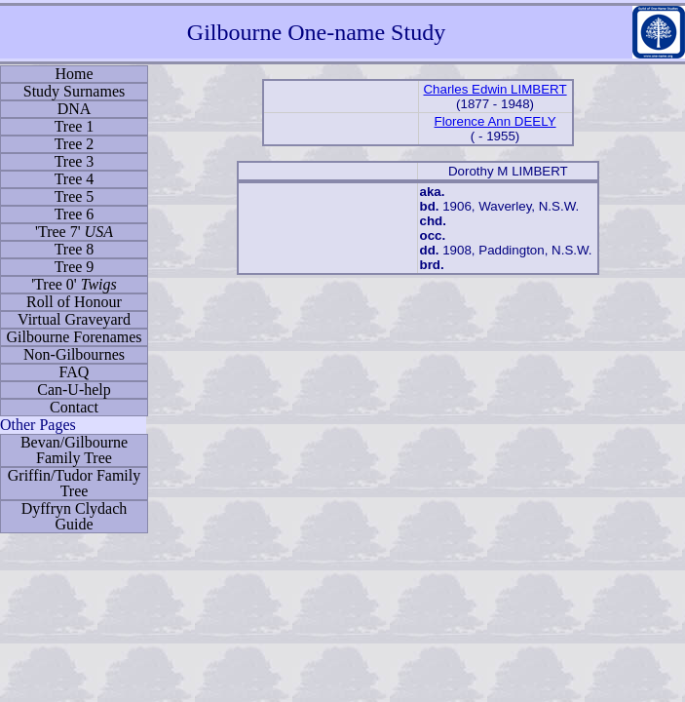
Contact (74, 407)
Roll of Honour (74, 301)
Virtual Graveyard (74, 319)
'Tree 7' (74, 231)
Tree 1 (75, 126)
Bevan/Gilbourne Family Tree (74, 450)
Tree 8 (75, 249)
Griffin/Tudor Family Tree (74, 483)
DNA (74, 108)
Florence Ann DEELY (495, 121)
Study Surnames (74, 91)
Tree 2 (75, 144)
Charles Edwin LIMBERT (494, 89)
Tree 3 (75, 161)
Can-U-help (74, 389)
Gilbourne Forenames (73, 337)
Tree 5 (75, 196)
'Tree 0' (74, 284)
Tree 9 (75, 266)
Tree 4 (75, 179)
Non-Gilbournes (74, 354)
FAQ (74, 372)
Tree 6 (75, 214)
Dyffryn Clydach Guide (74, 516)
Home (74, 73)
